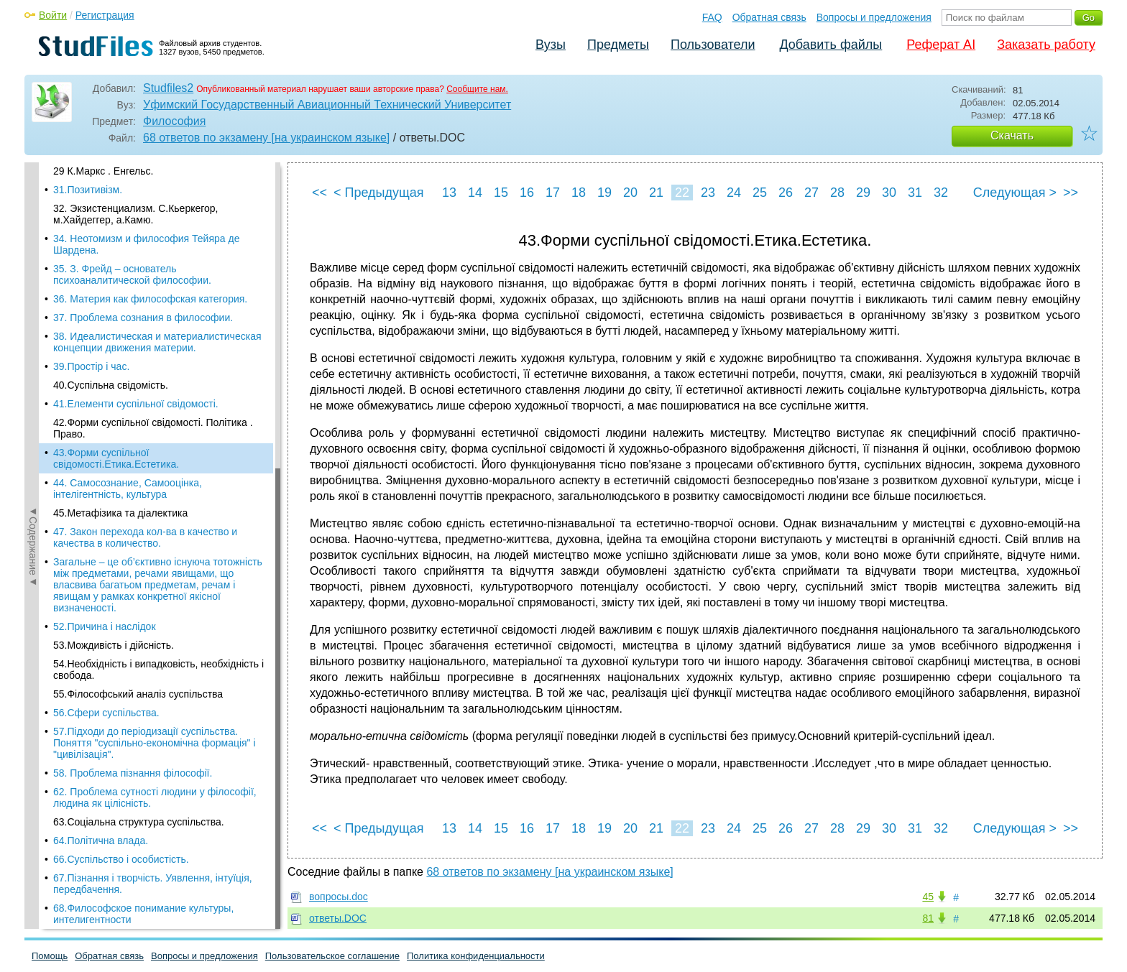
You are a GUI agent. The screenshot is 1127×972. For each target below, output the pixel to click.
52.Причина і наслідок (104, 378)
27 (811, 192)
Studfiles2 (168, 88)
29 (863, 192)
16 (527, 192)
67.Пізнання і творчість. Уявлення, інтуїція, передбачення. (152, 635)
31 (915, 192)
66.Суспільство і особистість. (121, 611)
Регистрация (104, 15)
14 (475, 192)
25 (760, 192)
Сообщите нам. (477, 89)
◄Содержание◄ (33, 414)
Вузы (550, 44)
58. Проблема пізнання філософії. (132, 525)
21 (656, 192)
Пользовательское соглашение (332, 955)
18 (578, 192)
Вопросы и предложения (874, 17)
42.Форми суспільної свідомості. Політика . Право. (153, 180)
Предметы (618, 44)
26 (785, 192)
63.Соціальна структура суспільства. (138, 574)
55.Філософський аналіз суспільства (138, 446)
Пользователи (713, 44)
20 (630, 192)
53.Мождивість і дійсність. (113, 397)
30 (889, 192)
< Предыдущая (379, 192)
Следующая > (1015, 192)
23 (708, 192)
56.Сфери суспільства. (106, 465)
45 (928, 896)
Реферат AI (940, 44)
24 (734, 192)
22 (682, 192)
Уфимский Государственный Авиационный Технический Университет (327, 104)
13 (449, 192)
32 (941, 192)
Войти (53, 15)
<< (319, 192)
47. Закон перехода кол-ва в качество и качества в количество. (145, 289)
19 (604, 192)
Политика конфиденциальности (476, 955)
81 (928, 918)
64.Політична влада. (100, 592)
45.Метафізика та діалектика (120, 265)
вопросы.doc (338, 896)
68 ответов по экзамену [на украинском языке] (266, 137)
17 (553, 192)
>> (1070, 192)
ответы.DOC (338, 918)
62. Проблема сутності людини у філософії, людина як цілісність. (155, 549)
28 (837, 192)
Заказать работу (1046, 44)
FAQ (712, 17)
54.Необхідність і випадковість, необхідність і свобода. (158, 421)
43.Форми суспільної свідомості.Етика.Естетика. (116, 210)
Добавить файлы (830, 44)
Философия (174, 121)
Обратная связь (769, 17)
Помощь (50, 955)
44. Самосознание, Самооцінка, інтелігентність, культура (127, 240)
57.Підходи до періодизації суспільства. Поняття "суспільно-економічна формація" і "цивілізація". (154, 495)
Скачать (1012, 135)
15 (501, 192)
